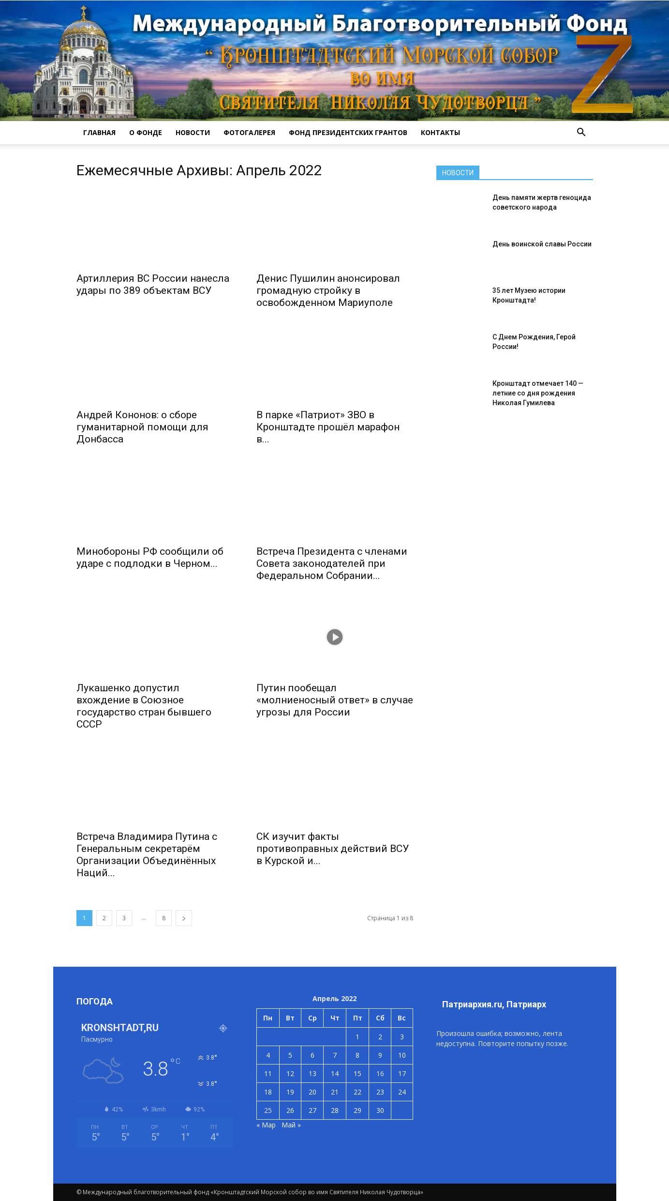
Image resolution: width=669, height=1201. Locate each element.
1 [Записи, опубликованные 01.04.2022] (357, 1036)
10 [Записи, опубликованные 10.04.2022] (402, 1055)
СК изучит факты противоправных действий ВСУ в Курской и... (332, 849)
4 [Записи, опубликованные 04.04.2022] (268, 1055)
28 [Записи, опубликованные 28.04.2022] (335, 1110)
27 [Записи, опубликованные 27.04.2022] (312, 1110)
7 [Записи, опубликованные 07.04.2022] (335, 1055)
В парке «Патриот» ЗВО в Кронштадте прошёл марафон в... (328, 427)
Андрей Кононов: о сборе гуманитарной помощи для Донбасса (142, 427)
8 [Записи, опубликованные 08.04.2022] (357, 1055)
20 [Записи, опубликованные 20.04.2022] (312, 1091)
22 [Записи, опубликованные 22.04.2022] (357, 1091)
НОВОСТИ (193, 132)
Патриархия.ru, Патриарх (494, 1004)
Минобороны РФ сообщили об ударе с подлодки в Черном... (149, 557)
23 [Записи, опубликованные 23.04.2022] (380, 1091)
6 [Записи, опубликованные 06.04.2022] (312, 1055)
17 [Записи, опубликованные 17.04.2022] (402, 1073)
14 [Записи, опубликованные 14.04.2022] (335, 1073)
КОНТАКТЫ (440, 132)
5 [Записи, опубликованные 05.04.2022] (290, 1055)
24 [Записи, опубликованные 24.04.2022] (402, 1091)
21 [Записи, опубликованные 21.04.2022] (335, 1091)
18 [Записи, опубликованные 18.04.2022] (268, 1091)
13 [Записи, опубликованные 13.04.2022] (312, 1073)
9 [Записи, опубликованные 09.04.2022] (380, 1055)
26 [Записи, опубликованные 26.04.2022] (290, 1110)
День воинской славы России (542, 244)
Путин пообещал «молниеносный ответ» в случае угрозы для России (334, 700)
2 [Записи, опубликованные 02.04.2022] (380, 1036)
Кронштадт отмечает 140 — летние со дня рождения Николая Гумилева (537, 393)
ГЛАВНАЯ (99, 132)
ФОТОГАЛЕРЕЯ (249, 132)
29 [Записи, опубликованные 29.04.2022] (357, 1110)
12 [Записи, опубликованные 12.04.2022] (290, 1073)
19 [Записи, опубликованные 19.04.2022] (290, 1091)
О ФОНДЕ (145, 132)
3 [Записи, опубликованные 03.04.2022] (402, 1036)
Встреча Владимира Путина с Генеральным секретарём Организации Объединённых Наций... (146, 855)
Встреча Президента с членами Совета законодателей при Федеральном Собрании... (331, 563)
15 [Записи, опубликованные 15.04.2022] (357, 1073)
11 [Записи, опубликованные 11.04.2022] (268, 1073)
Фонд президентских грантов (348, 132)
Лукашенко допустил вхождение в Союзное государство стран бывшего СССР (143, 706)
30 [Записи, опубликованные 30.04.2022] (380, 1110)
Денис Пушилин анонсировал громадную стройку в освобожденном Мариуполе (328, 290)
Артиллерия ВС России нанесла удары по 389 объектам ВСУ (152, 284)
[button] (581, 132)
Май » (291, 1124)
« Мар (266, 1124)
